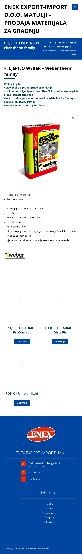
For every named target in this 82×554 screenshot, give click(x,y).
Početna (48, 504)
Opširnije (22, 341)
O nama (48, 508)
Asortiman (48, 513)
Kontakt (48, 522)
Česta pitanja (48, 517)
